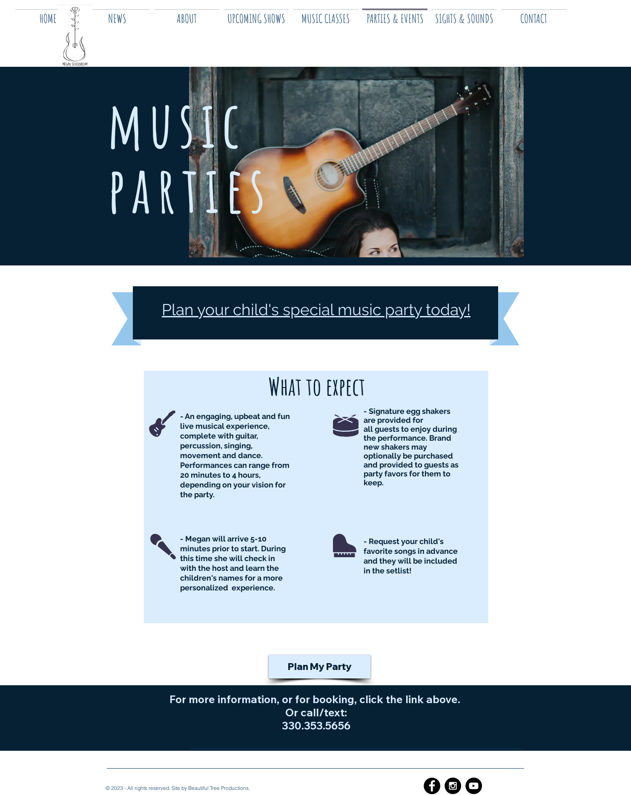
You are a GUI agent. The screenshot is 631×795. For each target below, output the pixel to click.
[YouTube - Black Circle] (473, 786)
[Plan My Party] (319, 666)
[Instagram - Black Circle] (453, 786)
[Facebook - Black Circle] (432, 786)
